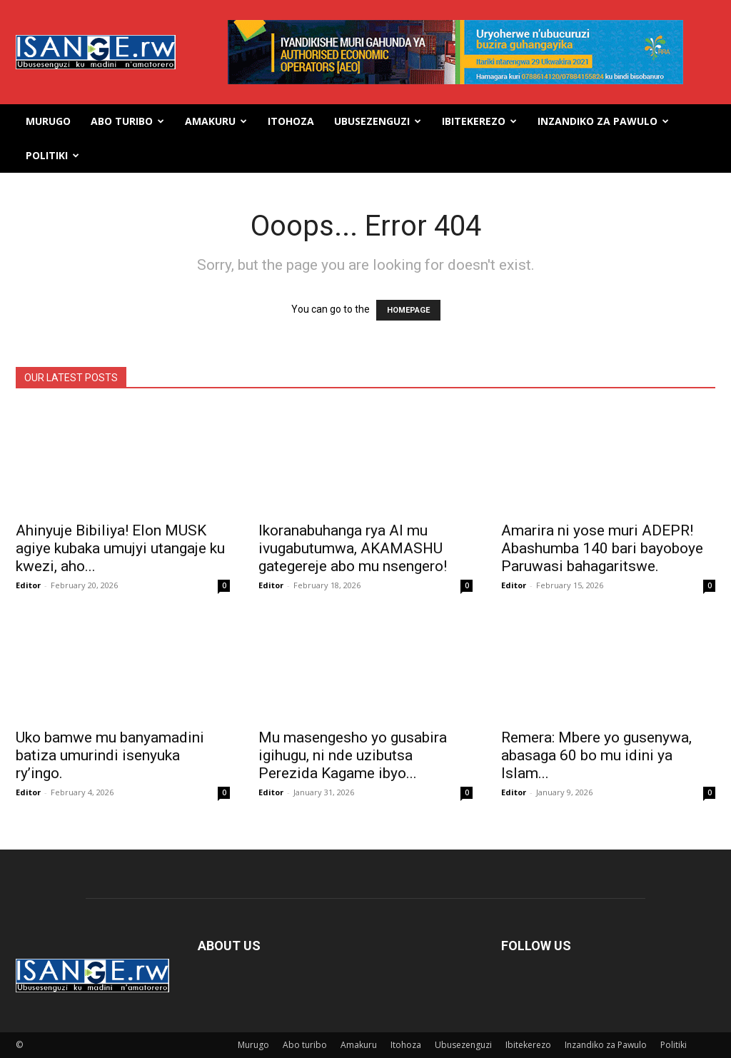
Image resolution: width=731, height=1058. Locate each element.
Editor (28, 585)
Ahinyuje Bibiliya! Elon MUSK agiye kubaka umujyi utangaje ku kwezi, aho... (120, 548)
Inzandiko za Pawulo (603, 121)
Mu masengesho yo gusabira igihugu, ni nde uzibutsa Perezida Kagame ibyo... (352, 755)
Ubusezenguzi (377, 121)
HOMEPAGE (408, 310)
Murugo (48, 121)
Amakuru (216, 121)
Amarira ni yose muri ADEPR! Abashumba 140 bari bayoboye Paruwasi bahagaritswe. (602, 548)
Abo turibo (127, 121)
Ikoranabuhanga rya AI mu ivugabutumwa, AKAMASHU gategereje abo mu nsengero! (352, 548)
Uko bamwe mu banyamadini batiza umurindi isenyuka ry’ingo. (110, 755)
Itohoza (291, 121)
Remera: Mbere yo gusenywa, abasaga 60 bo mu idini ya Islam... (596, 755)
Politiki (52, 155)
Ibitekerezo (479, 121)
